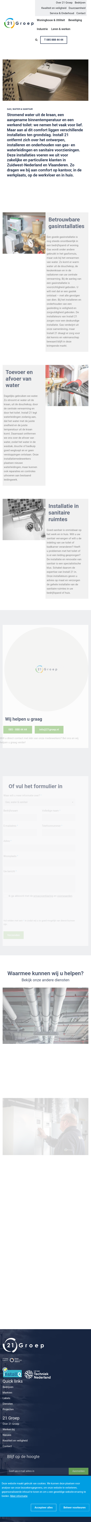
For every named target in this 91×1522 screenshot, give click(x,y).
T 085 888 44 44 (53, 39)
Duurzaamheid (77, 8)
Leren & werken (60, 29)
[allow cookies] (43, 1507)
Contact (80, 13)
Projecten (8, 1409)
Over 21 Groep (64, 2)
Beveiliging (75, 20)
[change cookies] (74, 1507)
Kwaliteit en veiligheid (53, 8)
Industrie (42, 29)
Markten (7, 1392)
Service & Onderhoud (62, 13)
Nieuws (7, 1435)
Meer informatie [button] (19, 1496)
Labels (6, 1398)
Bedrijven (80, 2)
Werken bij (9, 1429)
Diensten (8, 1403)
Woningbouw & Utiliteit (51, 20)
